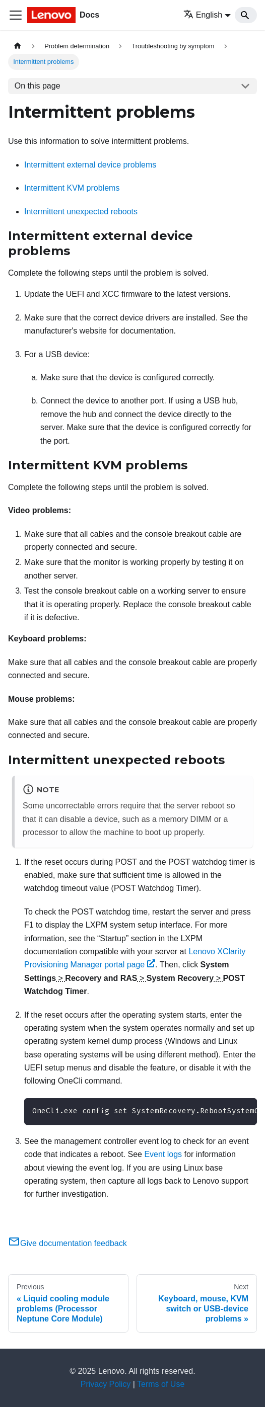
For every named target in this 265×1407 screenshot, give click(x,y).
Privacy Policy (106, 1384)
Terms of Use (160, 1384)
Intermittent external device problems (90, 164)
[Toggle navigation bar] (15, 15)
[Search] (246, 15)
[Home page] (17, 46)
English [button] (202, 15)
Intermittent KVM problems (71, 188)
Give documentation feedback (67, 1243)
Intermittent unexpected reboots (81, 211)
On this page (37, 85)
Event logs (163, 1154)
